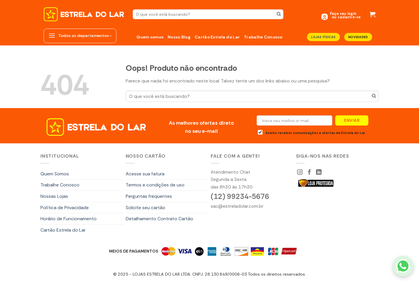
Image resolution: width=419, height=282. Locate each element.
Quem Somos (54, 174)
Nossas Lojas (54, 196)
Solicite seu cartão (145, 208)
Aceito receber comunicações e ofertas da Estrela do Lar (311, 132)
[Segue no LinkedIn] (319, 173)
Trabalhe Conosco (263, 37)
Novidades (358, 37)
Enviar (352, 120)
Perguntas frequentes (149, 196)
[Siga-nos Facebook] (309, 173)
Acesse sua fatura (145, 174)
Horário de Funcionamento (68, 219)
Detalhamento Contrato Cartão (159, 219)
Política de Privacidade (64, 208)
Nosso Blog (179, 37)
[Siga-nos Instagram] (300, 173)
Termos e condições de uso (155, 185)
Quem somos (150, 37)
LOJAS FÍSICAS (323, 37)
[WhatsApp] (403, 266)
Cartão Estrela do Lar (217, 37)
